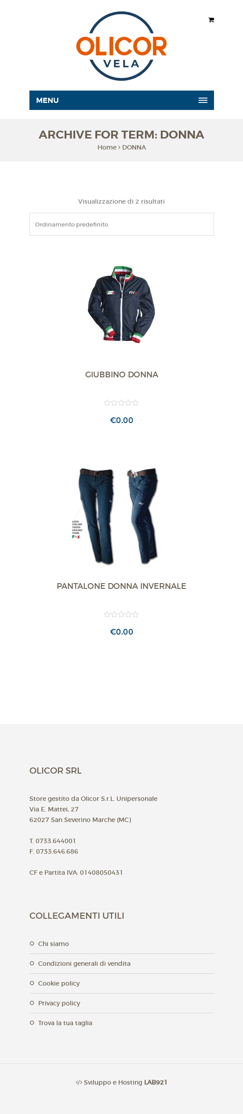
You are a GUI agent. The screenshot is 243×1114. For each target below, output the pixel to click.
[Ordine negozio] (121, 224)
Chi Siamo (53, 944)
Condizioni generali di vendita (84, 964)
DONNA (134, 147)
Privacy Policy (59, 1003)
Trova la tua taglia (65, 1023)
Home (107, 147)
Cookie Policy (59, 983)
